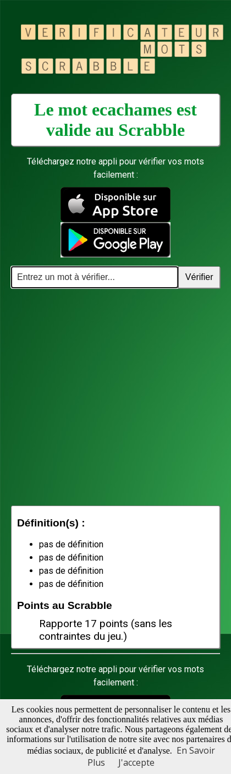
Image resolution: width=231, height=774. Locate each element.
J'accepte (136, 762)
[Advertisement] (103, 397)
